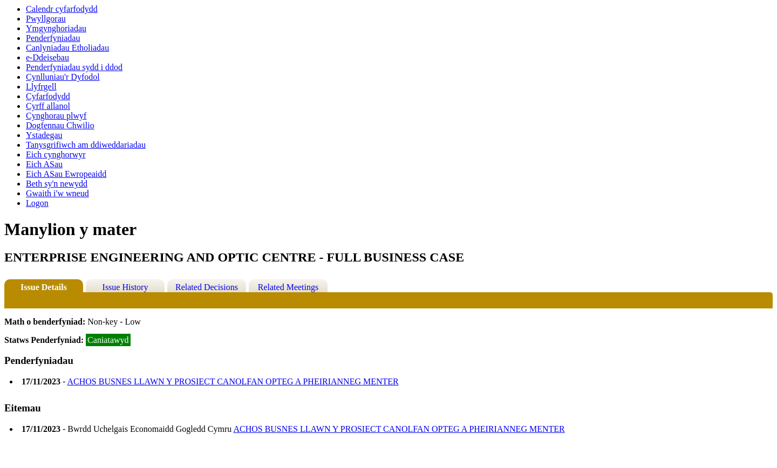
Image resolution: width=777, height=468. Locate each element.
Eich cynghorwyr (56, 154)
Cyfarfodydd (48, 96)
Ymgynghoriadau (56, 28)
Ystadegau (44, 135)
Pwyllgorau (46, 18)
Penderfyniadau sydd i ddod (74, 67)
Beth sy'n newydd (56, 183)
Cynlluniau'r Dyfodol (63, 76)
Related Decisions (206, 287)
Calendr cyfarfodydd (62, 8)
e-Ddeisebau (47, 57)
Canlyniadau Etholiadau (67, 47)
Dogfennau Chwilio (60, 125)
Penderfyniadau (53, 38)
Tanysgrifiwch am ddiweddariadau (86, 144)
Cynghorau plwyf (56, 115)
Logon (37, 203)
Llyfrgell (41, 86)
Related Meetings (288, 287)
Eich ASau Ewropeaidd (66, 173)
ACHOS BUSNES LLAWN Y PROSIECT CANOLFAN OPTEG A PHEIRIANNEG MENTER (232, 381)
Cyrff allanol (48, 106)
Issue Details (44, 287)
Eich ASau (44, 164)
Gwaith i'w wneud (57, 193)
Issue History (125, 287)
